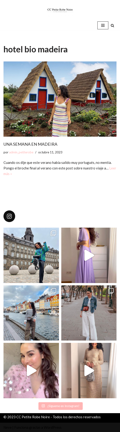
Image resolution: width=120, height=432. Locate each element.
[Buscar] (112, 25)
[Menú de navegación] (102, 25)
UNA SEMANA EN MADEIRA (30, 144)
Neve (7, 427)
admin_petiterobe (21, 152)
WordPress (53, 427)
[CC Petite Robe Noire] (60, 10)
